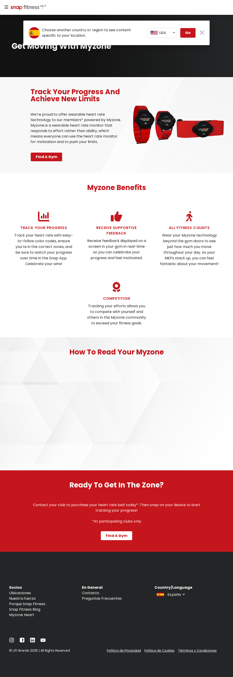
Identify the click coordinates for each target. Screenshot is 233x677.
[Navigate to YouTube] (43, 641)
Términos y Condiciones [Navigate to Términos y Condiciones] (197, 650)
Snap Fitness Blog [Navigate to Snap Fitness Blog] (24, 609)
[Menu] (6, 7)
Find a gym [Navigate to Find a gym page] (46, 156)
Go (188, 32)
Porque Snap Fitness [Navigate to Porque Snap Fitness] (27, 603)
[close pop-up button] (202, 33)
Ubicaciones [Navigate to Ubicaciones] (20, 592)
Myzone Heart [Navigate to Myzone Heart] (21, 614)
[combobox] (162, 33)
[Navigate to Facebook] (22, 641)
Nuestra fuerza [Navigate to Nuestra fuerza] (22, 598)
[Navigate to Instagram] (11, 641)
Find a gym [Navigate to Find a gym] (116, 535)
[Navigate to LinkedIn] (32, 640)
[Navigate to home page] (27, 8)
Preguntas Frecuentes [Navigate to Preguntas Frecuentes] (102, 598)
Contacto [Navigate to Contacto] (90, 592)
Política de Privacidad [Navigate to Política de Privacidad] (124, 650)
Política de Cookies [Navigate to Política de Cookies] (159, 650)
